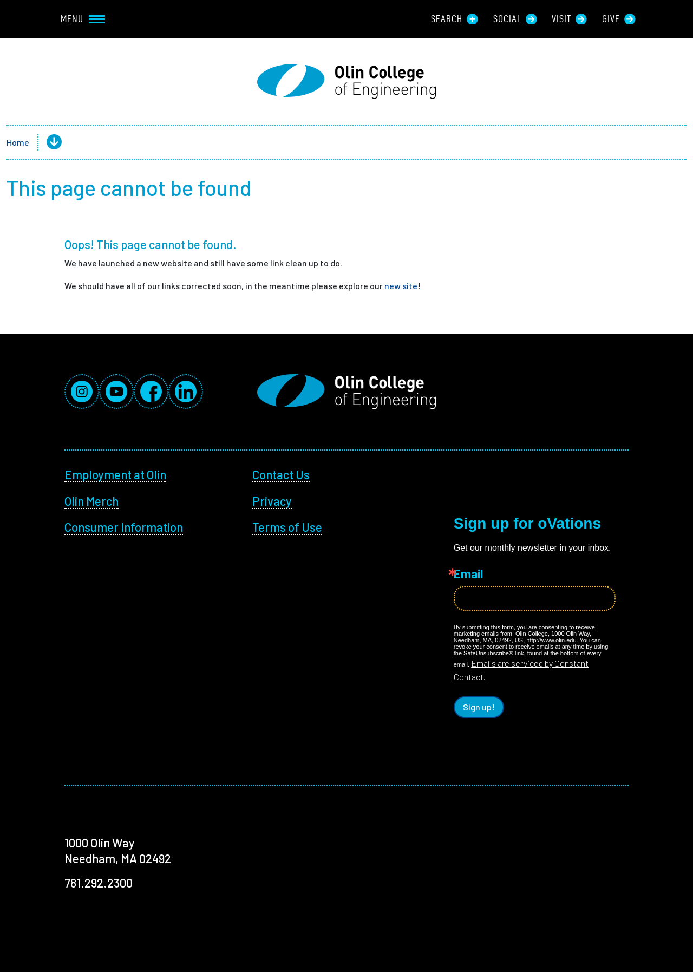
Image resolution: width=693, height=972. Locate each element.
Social (515, 19)
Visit (569, 19)
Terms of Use (287, 527)
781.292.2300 (98, 883)
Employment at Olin (115, 474)
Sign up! (479, 707)
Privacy (272, 501)
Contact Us (281, 474)
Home (17, 142)
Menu (83, 18)
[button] (45, 142)
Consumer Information (123, 527)
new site (400, 285)
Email (468, 573)
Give (619, 19)
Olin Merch (91, 501)
